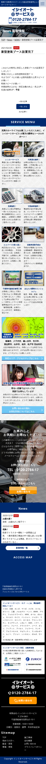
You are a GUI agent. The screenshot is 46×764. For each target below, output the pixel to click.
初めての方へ (8, 740)
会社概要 (28, 740)
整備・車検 (7, 746)
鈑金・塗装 (7, 743)
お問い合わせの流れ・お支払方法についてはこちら (22, 410)
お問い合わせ (30, 743)
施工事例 (28, 737)
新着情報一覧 (22, 548)
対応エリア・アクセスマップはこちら (22, 358)
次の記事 (22, 111)
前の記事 (23, 101)
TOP (4, 737)
